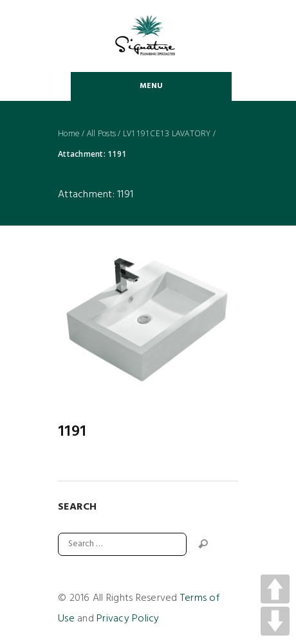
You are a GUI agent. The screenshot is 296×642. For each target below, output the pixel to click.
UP (275, 589)
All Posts (101, 134)
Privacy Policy (128, 619)
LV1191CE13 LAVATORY (167, 134)
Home (69, 134)
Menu (151, 86)
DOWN (275, 621)
